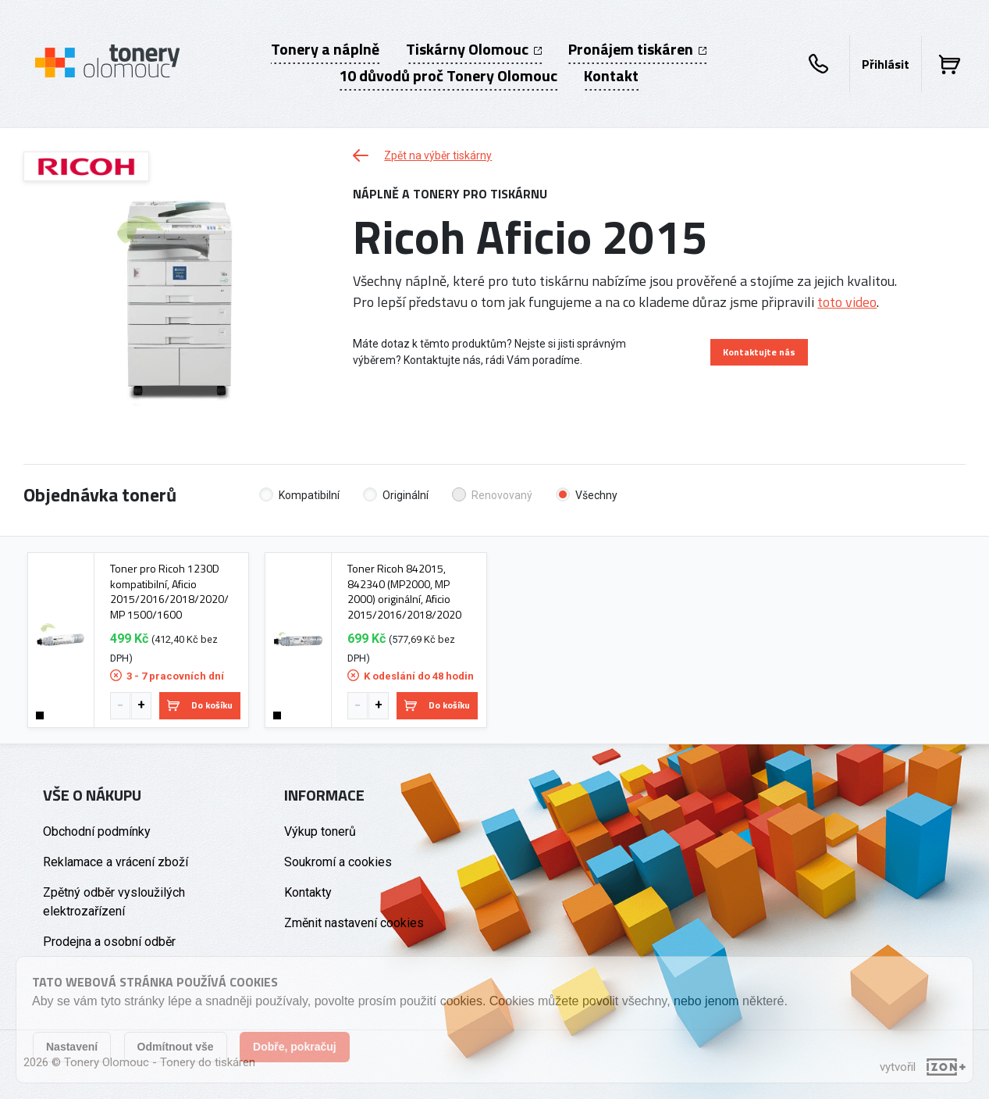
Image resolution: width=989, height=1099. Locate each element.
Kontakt (611, 75)
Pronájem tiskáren (637, 49)
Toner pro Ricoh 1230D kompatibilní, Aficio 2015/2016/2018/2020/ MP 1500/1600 (169, 591)
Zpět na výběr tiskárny (422, 155)
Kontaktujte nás (759, 351)
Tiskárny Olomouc (474, 49)
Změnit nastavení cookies (354, 922)
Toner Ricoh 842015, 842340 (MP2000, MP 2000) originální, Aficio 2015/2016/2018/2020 (404, 591)
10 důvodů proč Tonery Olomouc (448, 75)
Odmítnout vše (175, 1046)
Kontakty (308, 892)
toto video (847, 301)
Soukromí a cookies (338, 862)
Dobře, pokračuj (294, 1046)
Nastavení (72, 1046)
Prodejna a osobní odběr (109, 941)
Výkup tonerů (320, 831)
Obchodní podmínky (97, 831)
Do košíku (200, 705)
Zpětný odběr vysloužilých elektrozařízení (114, 902)
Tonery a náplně (325, 49)
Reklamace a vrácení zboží (115, 862)
